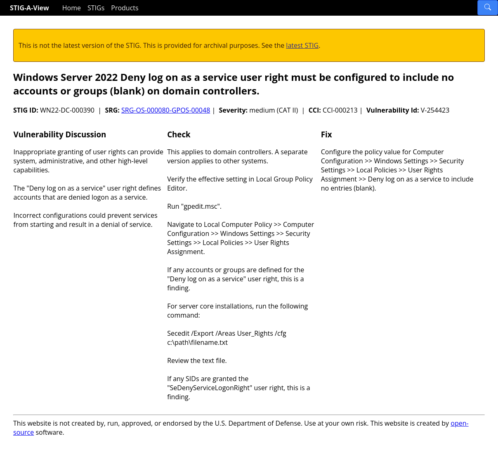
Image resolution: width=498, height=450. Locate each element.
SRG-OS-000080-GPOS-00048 (165, 110)
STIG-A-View (29, 7)
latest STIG (302, 45)
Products (124, 7)
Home (71, 7)
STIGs (95, 7)
